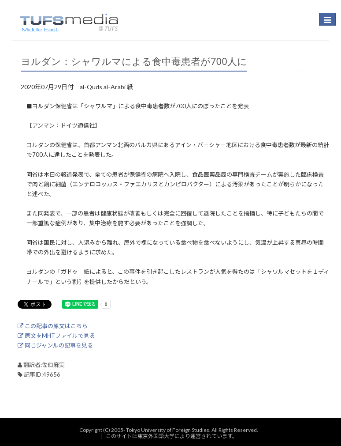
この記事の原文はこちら (53, 325)
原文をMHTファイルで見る (56, 335)
